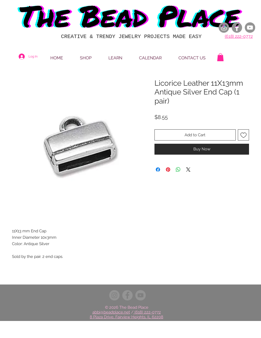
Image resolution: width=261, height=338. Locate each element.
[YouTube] (250, 27)
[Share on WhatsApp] (178, 169)
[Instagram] (224, 27)
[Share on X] (188, 169)
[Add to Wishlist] (243, 135)
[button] (220, 57)
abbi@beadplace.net (111, 312)
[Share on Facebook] (158, 169)
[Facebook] (237, 27)
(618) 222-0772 (239, 36)
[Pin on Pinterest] (168, 169)
